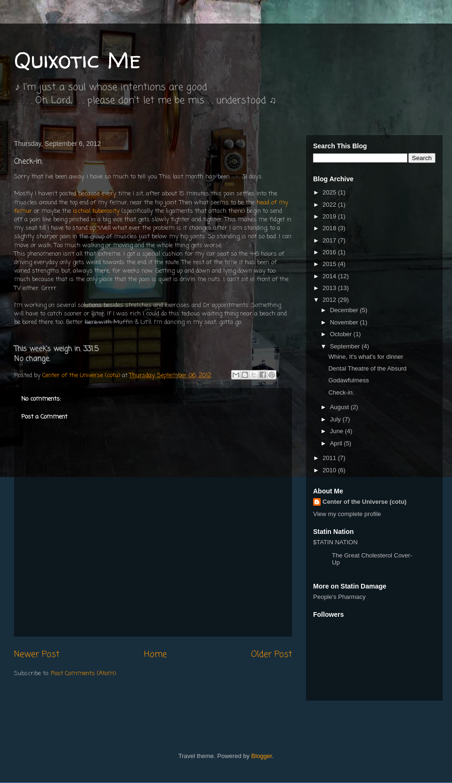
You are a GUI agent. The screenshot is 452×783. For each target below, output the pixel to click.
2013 (330, 287)
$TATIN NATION (365, 552)
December (345, 310)
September (346, 346)
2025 (330, 192)
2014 (330, 276)
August (340, 407)
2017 (330, 240)
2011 (330, 457)
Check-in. (341, 392)
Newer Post (36, 654)
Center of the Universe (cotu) (364, 501)
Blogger (261, 755)
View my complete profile (347, 513)
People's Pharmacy (339, 596)
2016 (330, 252)
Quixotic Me (77, 59)
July (336, 419)
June (337, 431)
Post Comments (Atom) (83, 673)
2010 (330, 470)
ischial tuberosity (96, 211)
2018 (330, 228)
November (345, 322)
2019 (330, 216)
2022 (330, 204)
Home (155, 654)
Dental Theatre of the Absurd (367, 368)
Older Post (271, 654)
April (337, 443)
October (342, 334)
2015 (330, 263)
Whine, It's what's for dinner (365, 356)
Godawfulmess (348, 380)
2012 (330, 299)
